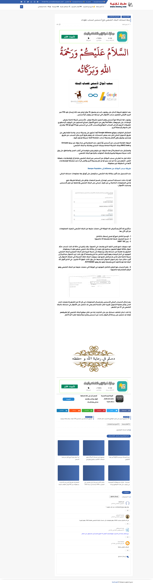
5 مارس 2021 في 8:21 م (117, 517)
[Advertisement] (94, 332)
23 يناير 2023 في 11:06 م (117, 543)
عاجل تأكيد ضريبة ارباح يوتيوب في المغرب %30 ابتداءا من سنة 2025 (94, 483)
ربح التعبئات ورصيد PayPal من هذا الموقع (119, 458)
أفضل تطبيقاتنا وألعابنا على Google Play (52, 1)
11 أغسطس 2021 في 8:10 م (116, 530)
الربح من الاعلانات (114, 16)
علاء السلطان (120, 528)
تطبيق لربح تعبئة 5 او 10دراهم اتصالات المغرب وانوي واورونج (95, 458)
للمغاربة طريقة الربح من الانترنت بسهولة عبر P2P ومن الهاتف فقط (69, 483)
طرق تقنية (115, 582)
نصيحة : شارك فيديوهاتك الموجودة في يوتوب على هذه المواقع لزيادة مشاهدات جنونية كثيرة (119, 484)
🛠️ (65, 7)
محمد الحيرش (120, 515)
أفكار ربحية (126, 16)
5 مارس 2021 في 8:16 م (117, 503)
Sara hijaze (121, 542)
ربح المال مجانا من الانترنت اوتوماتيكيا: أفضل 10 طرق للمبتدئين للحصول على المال (105, 534)
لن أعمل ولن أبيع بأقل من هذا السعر (70, 458)
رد (127, 510)
